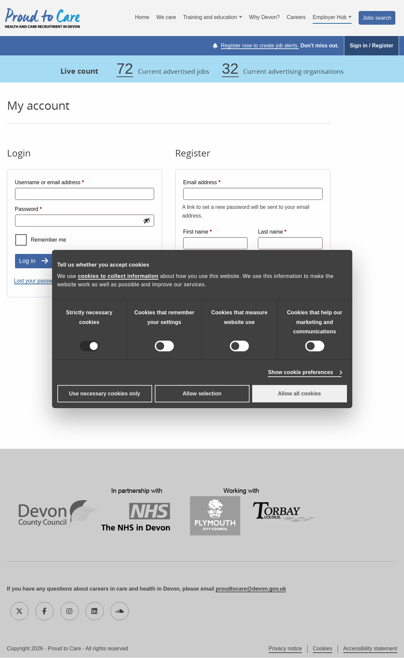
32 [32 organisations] (230, 69)
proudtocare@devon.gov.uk (251, 589)
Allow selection (201, 393)
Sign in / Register (371, 46)
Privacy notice (285, 649)
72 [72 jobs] (124, 69)
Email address (212, 182)
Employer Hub (329, 17)
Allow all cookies (299, 393)
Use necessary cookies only (104, 393)
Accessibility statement (370, 649)
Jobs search (377, 18)
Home (142, 17)
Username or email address (60, 182)
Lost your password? (38, 281)
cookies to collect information (118, 276)
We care (166, 17)
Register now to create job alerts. (260, 46)
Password (39, 208)
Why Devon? (264, 17)
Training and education (210, 17)
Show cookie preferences (300, 372)
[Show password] (146, 221)
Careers (296, 17)
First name (197, 232)
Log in (27, 261)
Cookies (322, 649)
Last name (272, 232)
